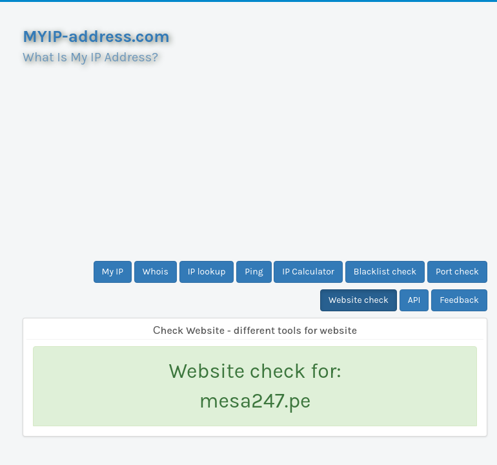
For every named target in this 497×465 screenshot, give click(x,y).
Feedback (459, 299)
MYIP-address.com (96, 36)
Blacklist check (385, 271)
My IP (112, 271)
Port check (457, 271)
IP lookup (207, 271)
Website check (359, 299)
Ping (254, 271)
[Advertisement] (255, 157)
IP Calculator (308, 271)
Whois (155, 271)
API (414, 299)
